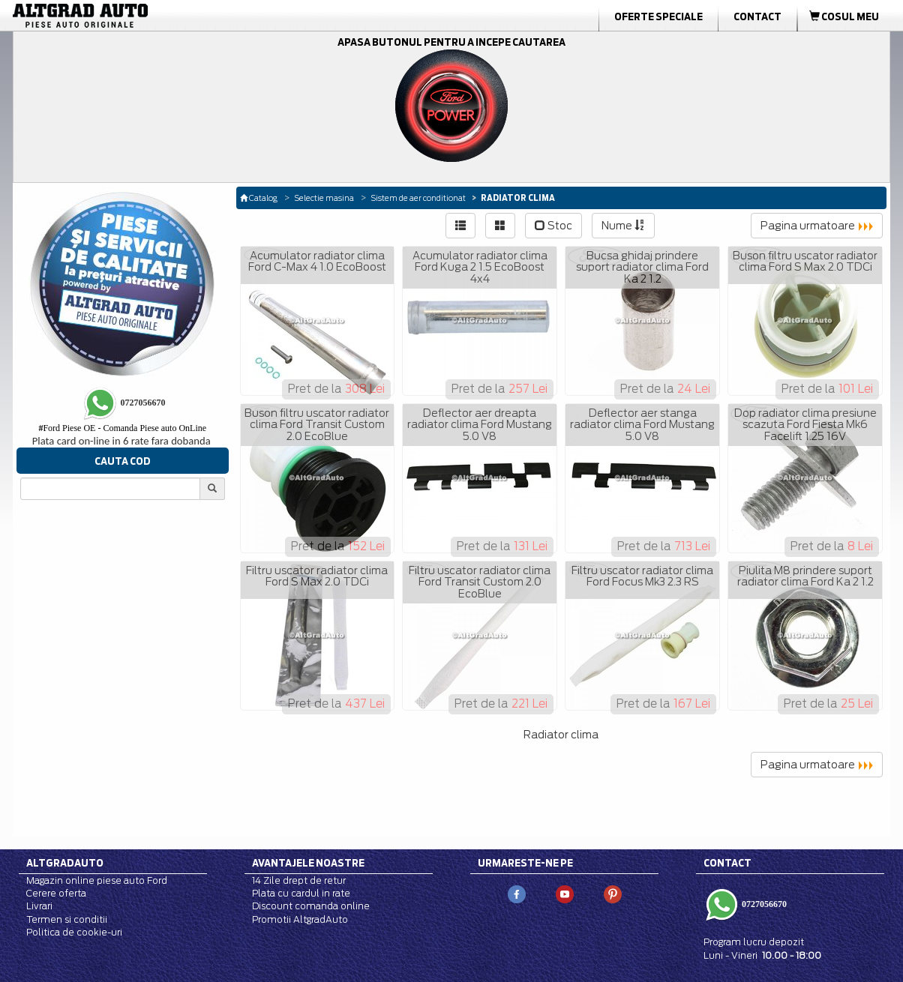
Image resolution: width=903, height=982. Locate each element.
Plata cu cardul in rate (301, 893)
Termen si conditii (66, 919)
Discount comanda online (311, 906)
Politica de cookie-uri (74, 932)
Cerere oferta (56, 893)
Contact (758, 16)
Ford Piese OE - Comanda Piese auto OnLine (122, 428)
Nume (623, 226)
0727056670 (763, 904)
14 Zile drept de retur (299, 880)
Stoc (553, 226)
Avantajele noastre (308, 863)
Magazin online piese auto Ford (96, 880)
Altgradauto (65, 863)
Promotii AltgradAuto (300, 919)
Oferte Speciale (658, 16)
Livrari (39, 906)
